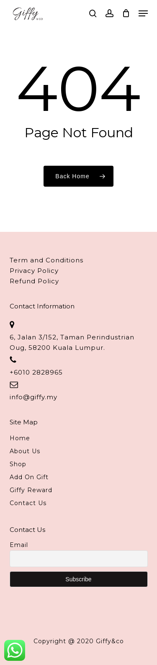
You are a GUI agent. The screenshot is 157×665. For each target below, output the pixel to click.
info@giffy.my (33, 397)
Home (20, 438)
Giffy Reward (31, 490)
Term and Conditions (46, 260)
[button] (143, 13)
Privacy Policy (34, 271)
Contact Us (28, 503)
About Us (25, 451)
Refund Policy (34, 281)
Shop (18, 464)
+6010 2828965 (36, 372)
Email (19, 545)
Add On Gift (29, 477)
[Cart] (126, 13)
